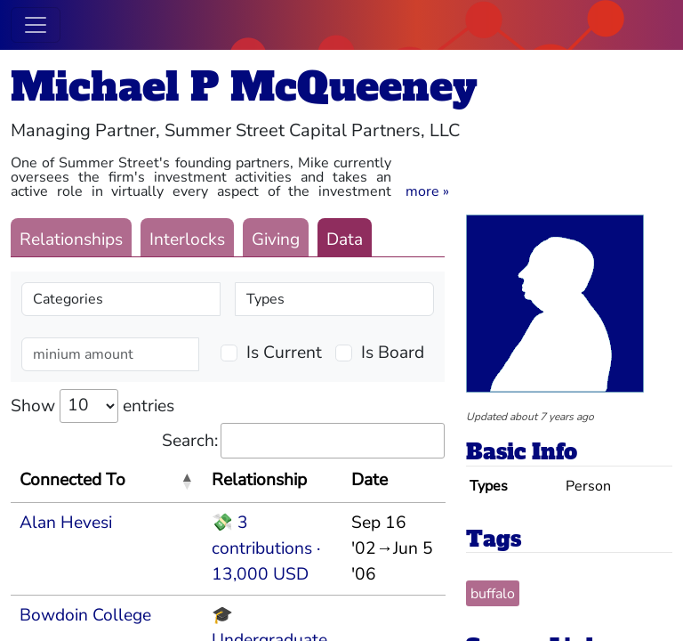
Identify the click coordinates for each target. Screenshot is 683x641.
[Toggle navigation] (35, 25)
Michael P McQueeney (244, 87)
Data (344, 239)
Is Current (284, 352)
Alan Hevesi (66, 522)
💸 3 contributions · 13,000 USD (266, 548)
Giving (276, 239)
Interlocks (187, 239)
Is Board (392, 352)
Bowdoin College (85, 615)
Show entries (92, 406)
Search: (303, 441)
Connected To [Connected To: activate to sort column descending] (72, 479)
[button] (427, 191)
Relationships (71, 239)
